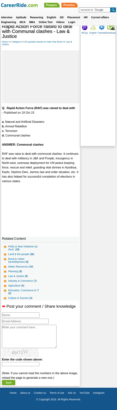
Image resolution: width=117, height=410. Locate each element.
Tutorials (101, 33)
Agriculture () (16, 285)
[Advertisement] (40, 76)
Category (16, 42)
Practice (69, 5)
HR (85, 17)
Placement (73, 17)
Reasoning (36, 17)
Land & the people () (21, 254)
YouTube (84, 392)
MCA (22, 22)
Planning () (15, 271)
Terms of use (57, 392)
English (51, 17)
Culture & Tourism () (20, 298)
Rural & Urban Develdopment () (18, 260)
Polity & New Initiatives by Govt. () (23, 248)
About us (25, 392)
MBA (32, 22)
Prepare (51, 5)
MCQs (85, 33)
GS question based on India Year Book (43, 42)
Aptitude (21, 17)
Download (111, 33)
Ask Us (72, 392)
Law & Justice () (18, 276)
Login (71, 22)
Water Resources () (20, 266)
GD (62, 17)
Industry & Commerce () (22, 280)
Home (5, 42)
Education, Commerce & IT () (23, 292)
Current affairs (100, 17)
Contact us (40, 392)
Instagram (98, 392)
